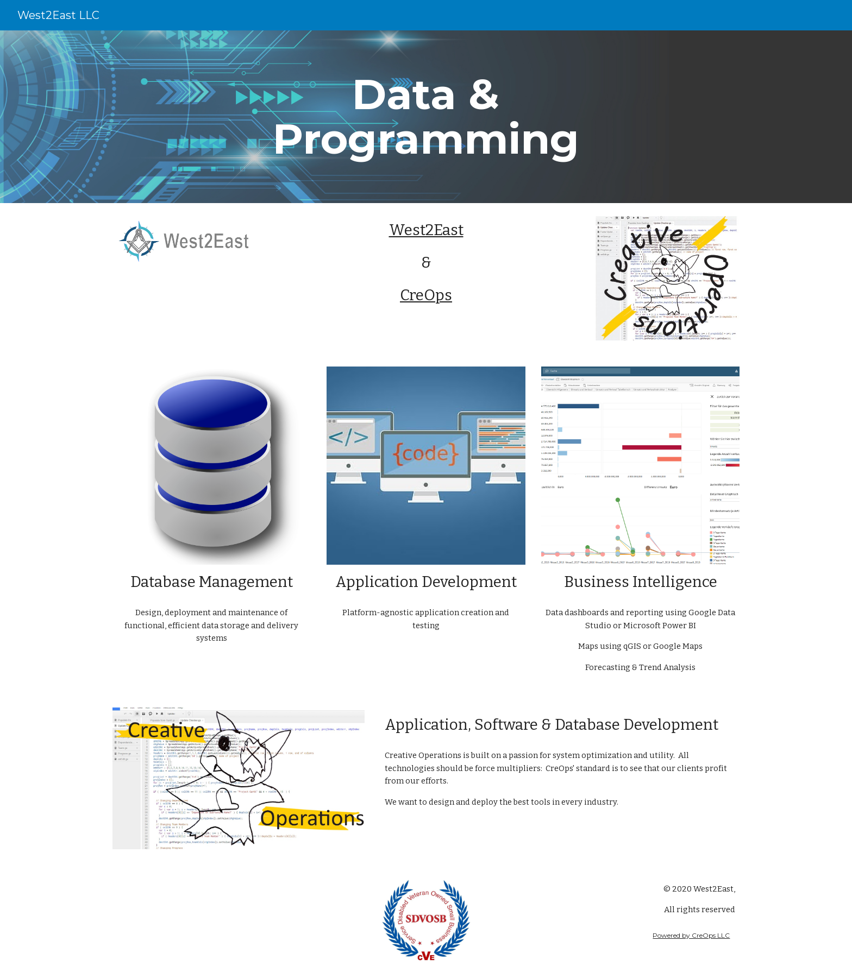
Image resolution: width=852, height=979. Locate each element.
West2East (426, 230)
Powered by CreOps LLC (691, 935)
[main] (426, 117)
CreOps (426, 295)
